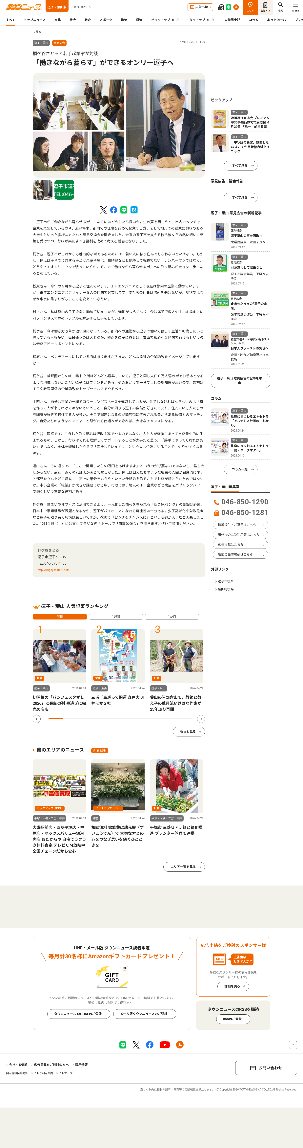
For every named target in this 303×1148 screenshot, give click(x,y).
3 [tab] (84, 718)
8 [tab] (156, 718)
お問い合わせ (270, 1068)
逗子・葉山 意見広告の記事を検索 (239, 380)
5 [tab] (113, 718)
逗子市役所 (226, 581)
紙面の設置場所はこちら (235, 554)
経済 (139, 20)
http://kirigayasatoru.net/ (53, 570)
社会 (73, 20)
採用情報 (81, 1065)
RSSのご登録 (232, 1019)
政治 (124, 20)
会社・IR (265, 10)
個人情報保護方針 (17, 1073)
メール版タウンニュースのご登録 (143, 1014)
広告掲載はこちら (230, 545)
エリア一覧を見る (183, 867)
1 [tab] (56, 718)
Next (194, 125)
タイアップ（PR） (202, 20)
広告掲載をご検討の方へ (51, 1065)
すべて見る (239, 166)
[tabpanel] (119, 125)
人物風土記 (232, 20)
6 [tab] (127, 718)
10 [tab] (184, 718)
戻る (38, 31)
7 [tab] (141, 718)
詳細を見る (232, 986)
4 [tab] (98, 718)
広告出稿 (201, 7)
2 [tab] (70, 718)
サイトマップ (64, 1073)
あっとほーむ (276, 20)
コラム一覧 (240, 469)
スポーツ (106, 20)
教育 (88, 20)
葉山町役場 (226, 589)
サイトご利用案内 (42, 1073)
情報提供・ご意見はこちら (237, 525)
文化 (57, 20)
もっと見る (188, 731)
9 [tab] (170, 718)
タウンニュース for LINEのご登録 (78, 1014)
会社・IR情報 (18, 1065)
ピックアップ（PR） (166, 20)
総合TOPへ (81, 7)
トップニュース (35, 20)
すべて (10, 20)
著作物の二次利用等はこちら (238, 535)
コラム (253, 20)
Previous (44, 125)
